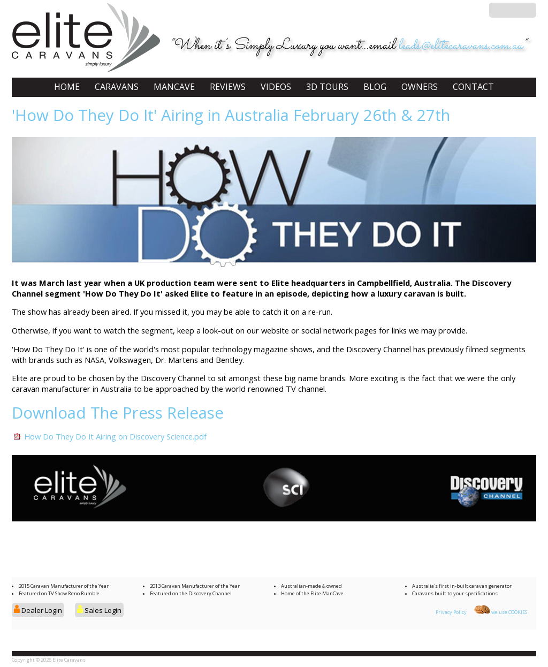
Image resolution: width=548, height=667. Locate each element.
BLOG (374, 87)
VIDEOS (276, 87)
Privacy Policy (451, 612)
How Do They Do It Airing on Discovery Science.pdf (115, 436)
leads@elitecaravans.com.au (460, 46)
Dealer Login (38, 610)
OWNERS (419, 87)
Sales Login (99, 610)
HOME (67, 87)
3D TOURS (327, 87)
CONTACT (473, 87)
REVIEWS (228, 87)
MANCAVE (174, 87)
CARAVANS (117, 87)
